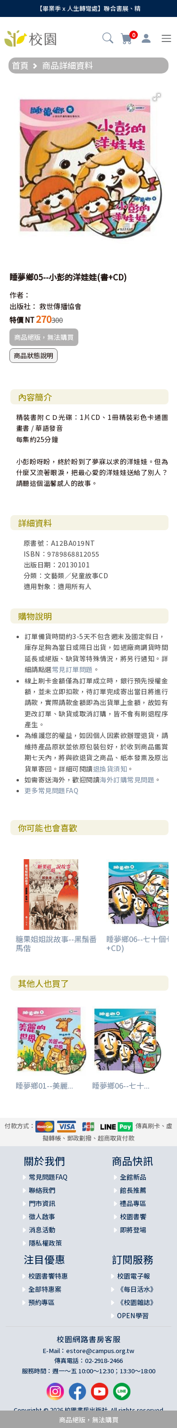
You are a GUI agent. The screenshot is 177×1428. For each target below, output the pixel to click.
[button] (108, 39)
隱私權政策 (45, 1242)
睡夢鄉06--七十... (121, 1085)
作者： (20, 295)
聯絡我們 (42, 1190)
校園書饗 (133, 1216)
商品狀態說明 (33, 355)
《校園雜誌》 (137, 1302)
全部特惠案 (44, 1289)
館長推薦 (133, 1190)
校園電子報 (133, 1275)
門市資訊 (42, 1203)
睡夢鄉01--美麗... (44, 1085)
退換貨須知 (110, 768)
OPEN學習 (133, 1315)
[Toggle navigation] (166, 38)
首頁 (20, 65)
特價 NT (21, 320)
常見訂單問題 (72, 669)
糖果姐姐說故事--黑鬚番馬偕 (56, 943)
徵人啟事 (42, 1216)
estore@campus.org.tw (100, 1350)
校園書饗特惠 (48, 1275)
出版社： (23, 306)
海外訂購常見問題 (127, 779)
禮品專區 (133, 1203)
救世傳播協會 (60, 306)
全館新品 (133, 1177)
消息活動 (42, 1229)
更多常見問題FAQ (52, 790)
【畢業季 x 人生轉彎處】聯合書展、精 (88, 8)
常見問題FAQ (48, 1177)
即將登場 (133, 1229)
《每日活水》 (137, 1289)
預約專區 (41, 1302)
